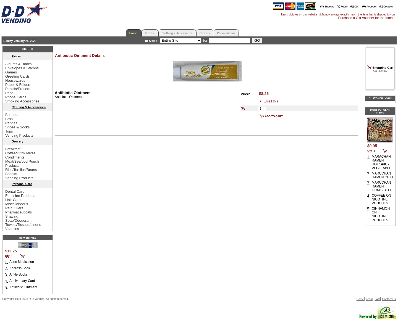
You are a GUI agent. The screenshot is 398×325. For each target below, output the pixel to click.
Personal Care (226, 33)
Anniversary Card (22, 281)
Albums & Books (18, 64)
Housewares (15, 80)
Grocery (205, 33)
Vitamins (12, 229)
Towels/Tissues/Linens (23, 225)
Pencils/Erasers (17, 89)
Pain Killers (14, 208)
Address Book (19, 268)
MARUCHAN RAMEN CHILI (382, 175)
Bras (9, 119)
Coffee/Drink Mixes (20, 153)
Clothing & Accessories (177, 33)
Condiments (14, 157)
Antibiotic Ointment (23, 287)
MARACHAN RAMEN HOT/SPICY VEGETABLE (381, 162)
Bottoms (12, 115)
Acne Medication (21, 262)
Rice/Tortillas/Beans (21, 170)
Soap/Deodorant (18, 220)
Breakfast (12, 149)
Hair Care (13, 200)
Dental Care (14, 191)
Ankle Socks (18, 274)
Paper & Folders (18, 85)
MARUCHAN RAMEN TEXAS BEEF (382, 186)
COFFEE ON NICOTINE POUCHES (381, 199)
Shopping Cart (383, 67)
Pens (9, 93)
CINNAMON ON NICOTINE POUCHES (381, 214)
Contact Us (389, 299)
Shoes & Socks (17, 127)
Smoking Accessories (22, 101)
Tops (9, 131)
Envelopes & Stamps (22, 68)
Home (133, 33)
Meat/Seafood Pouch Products (22, 163)
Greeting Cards (17, 76)
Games (11, 72)
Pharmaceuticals (18, 212)
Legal (369, 299)
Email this (271, 101)
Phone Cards (15, 97)
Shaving (11, 216)
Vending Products (19, 135)
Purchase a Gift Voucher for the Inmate (367, 18)
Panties (11, 123)
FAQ (377, 299)
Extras (149, 33)
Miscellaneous (16, 204)
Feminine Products (20, 196)
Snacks (11, 174)
